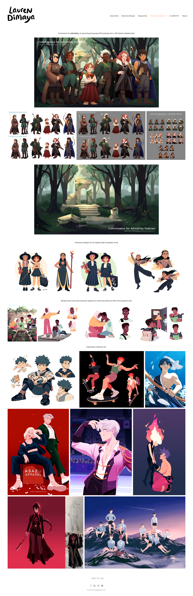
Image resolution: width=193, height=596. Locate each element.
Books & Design (128, 16)
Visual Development (158, 16)
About (184, 16)
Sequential (142, 16)
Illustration (114, 16)
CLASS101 (174, 16)
